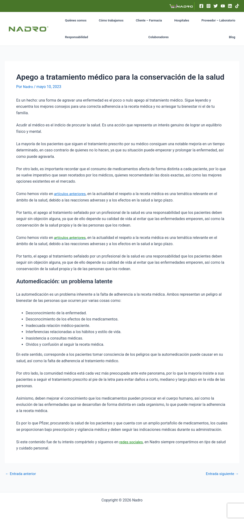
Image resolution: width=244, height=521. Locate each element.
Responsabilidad (226, 20)
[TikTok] (237, 6)
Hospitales (160, 20)
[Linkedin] (230, 6)
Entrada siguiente (221, 473)
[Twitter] (216, 6)
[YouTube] (223, 6)
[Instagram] (208, 6)
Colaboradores (73, 37)
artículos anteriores (70, 193)
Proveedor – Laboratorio (191, 20)
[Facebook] (201, 6)
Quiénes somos (73, 20)
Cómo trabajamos (102, 20)
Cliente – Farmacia (134, 20)
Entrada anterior (21, 473)
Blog (234, 37)
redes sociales (131, 442)
